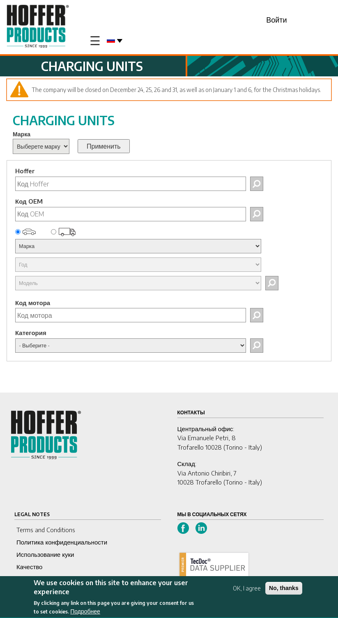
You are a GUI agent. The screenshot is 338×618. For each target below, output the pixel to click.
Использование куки (45, 554)
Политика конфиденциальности (61, 542)
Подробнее (85, 613)
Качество (29, 566)
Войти (276, 19)
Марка (21, 134)
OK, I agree (247, 589)
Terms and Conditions (45, 529)
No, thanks (284, 589)
